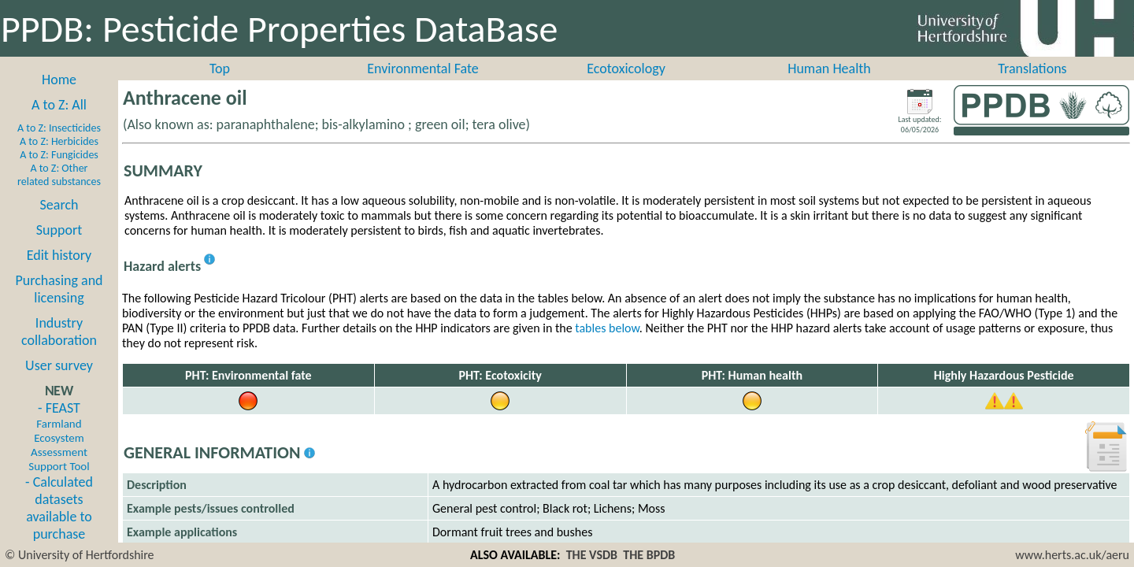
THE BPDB (649, 554)
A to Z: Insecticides (59, 128)
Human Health (829, 68)
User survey (59, 365)
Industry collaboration (59, 331)
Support (59, 230)
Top (219, 68)
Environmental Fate (422, 68)
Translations (1032, 68)
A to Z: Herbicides (59, 141)
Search (59, 204)
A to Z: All (59, 104)
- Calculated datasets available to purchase (59, 508)
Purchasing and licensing (58, 289)
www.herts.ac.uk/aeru (1072, 554)
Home (59, 79)
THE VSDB (591, 554)
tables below (607, 328)
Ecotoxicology (626, 68)
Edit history (59, 255)
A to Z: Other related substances (59, 174)
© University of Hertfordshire (79, 554)
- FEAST (58, 436)
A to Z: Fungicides (59, 154)
